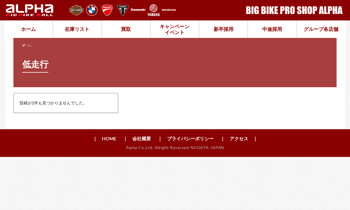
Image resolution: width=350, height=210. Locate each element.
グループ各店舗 (321, 29)
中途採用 (272, 29)
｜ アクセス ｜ (239, 138)
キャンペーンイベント (174, 29)
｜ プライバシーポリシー (186, 138)
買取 (126, 29)
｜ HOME (104, 138)
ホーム (28, 29)
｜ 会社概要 (137, 138)
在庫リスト (77, 29)
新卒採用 (223, 29)
